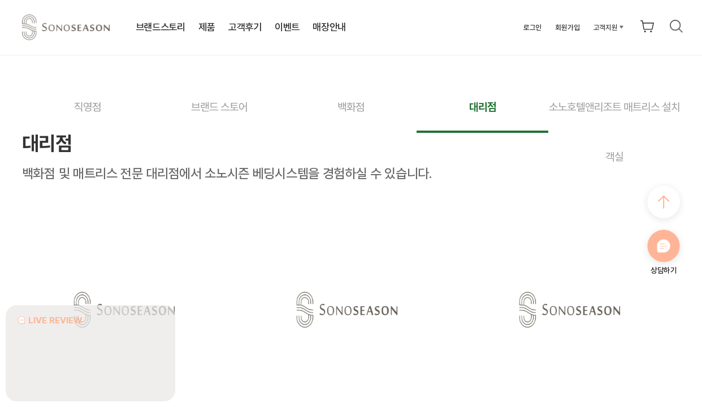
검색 (676, 26)
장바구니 (647, 26)
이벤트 (287, 27)
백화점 (351, 107)
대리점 (482, 107)
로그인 (532, 27)
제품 (206, 27)
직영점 (87, 107)
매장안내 (329, 27)
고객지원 (605, 27)
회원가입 (567, 27)
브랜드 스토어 (219, 107)
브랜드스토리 (160, 27)
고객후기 (245, 27)
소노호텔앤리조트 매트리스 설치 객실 (614, 116)
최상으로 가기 (663, 201)
